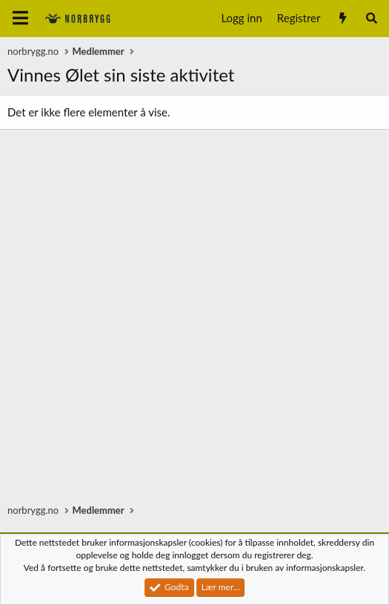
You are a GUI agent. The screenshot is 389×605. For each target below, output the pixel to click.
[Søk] (371, 18)
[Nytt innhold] (342, 18)
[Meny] (20, 18)
